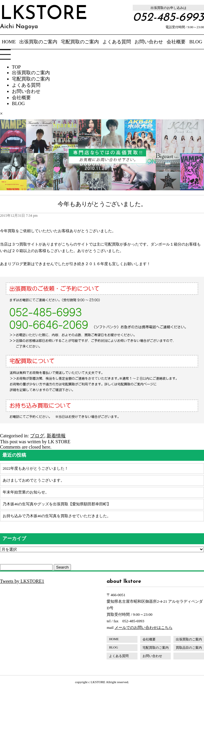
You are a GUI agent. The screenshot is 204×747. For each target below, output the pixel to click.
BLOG (195, 41)
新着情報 (56, 435)
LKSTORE (43, 17)
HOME (9, 41)
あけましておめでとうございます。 (33, 480)
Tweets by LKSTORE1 (22, 581)
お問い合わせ (149, 41)
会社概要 (176, 41)
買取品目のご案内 (189, 647)
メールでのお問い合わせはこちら (144, 627)
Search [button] (62, 567)
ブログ (37, 435)
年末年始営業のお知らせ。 (26, 492)
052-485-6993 (168, 18)
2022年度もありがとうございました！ (35, 468)
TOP (16, 66)
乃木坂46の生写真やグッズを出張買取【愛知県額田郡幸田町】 (57, 504)
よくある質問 (116, 41)
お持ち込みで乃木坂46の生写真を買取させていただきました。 (57, 516)
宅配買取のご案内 (80, 41)
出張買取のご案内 (38, 41)
